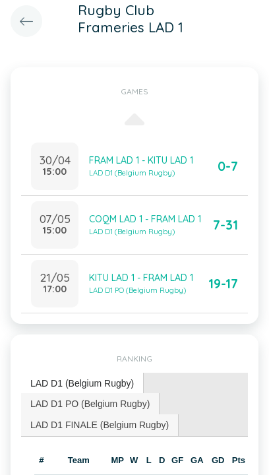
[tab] (82, 384)
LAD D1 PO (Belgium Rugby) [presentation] (90, 403)
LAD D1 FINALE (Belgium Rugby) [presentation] (99, 425)
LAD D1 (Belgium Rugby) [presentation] (82, 383)
